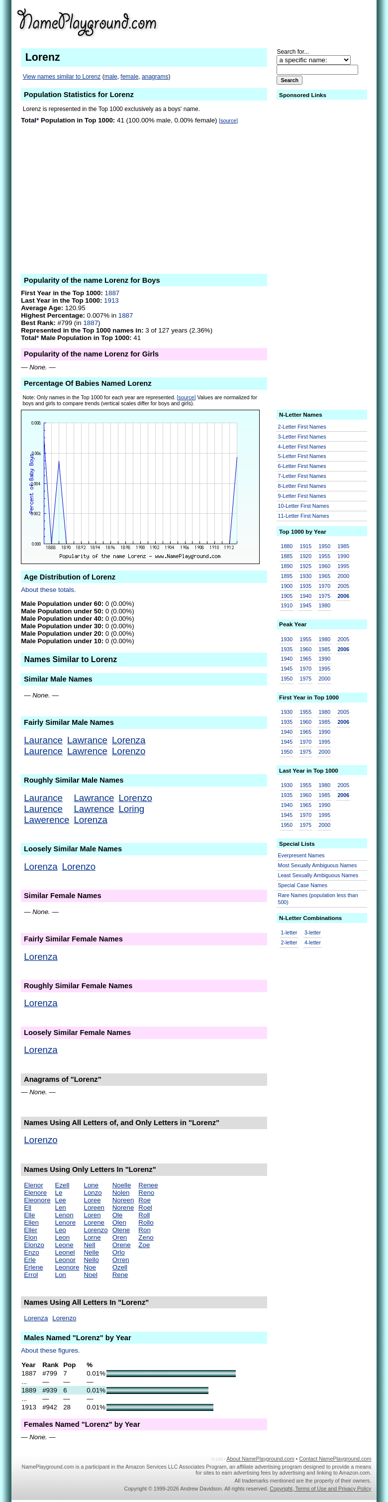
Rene (120, 1274)
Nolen (121, 1192)
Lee (60, 1200)
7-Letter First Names (302, 476)
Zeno (145, 1237)
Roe (144, 1200)
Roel (145, 1207)
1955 (324, 556)
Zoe (144, 1245)
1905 (287, 596)
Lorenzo (128, 751)
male (110, 76)
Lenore (65, 1222)
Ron (144, 1230)
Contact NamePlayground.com (335, 1459)
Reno (146, 1192)
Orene (121, 1245)
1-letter (289, 932)
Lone (91, 1185)
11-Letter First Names (303, 516)
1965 (324, 576)
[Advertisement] (294, 22)
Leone (64, 1245)
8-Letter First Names (302, 486)
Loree (92, 1200)
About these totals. (48, 589)
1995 (343, 566)
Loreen (94, 1207)
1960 (324, 566)
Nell (89, 1245)
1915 (305, 546)
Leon (62, 1237)
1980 (324, 605)
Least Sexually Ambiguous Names (318, 875)
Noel (90, 1274)
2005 (343, 586)
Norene (123, 1207)
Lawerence (46, 819)
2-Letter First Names (302, 427)
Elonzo (34, 1245)
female (129, 76)
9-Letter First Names (302, 496)
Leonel (65, 1252)
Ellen (31, 1222)
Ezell (62, 1185)
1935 (305, 586)
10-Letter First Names (303, 506)
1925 (305, 566)
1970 (324, 586)
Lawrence (87, 751)
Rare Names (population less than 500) (318, 899)
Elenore (35, 1192)
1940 (305, 596)
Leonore (67, 1267)
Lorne (92, 1237)
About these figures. (50, 1350)
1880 (287, 546)
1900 (287, 586)
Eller (30, 1230)
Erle (30, 1260)
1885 (287, 556)
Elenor (33, 1185)
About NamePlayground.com (260, 1459)
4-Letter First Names (302, 447)
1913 (111, 300)
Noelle (121, 1185)
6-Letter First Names (302, 466)
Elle (29, 1215)
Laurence (43, 751)
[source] (228, 120)
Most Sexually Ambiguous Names (317, 865)
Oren (119, 1237)
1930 (305, 576)
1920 (305, 556)
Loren (92, 1215)
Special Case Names (303, 885)
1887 (112, 293)
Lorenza (128, 740)
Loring (131, 809)
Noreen (123, 1200)
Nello (91, 1260)
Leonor (65, 1260)
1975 (324, 596)
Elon (30, 1237)
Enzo (31, 1252)
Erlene (33, 1267)
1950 (324, 546)
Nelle (91, 1252)
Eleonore (37, 1200)
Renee (148, 1185)
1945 (305, 605)
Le (59, 1192)
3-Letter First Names (302, 437)
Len (60, 1207)
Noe (90, 1267)
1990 (343, 556)
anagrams (155, 76)
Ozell (119, 1267)
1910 (287, 605)
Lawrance (87, 740)
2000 (343, 576)
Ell (27, 1207)
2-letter (289, 942)
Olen (119, 1222)
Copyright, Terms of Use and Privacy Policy (320, 1489)
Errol (31, 1274)
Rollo (145, 1222)
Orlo (118, 1252)
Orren (120, 1260)
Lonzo (92, 1192)
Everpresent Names (301, 855)
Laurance (43, 740)
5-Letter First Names (302, 456)
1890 (287, 566)
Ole (117, 1215)
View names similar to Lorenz (62, 76)
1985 (343, 546)
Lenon (64, 1215)
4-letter (312, 942)
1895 (287, 576)
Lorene (94, 1222)
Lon (60, 1274)
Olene (121, 1230)
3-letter (312, 932)
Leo (60, 1230)
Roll (144, 1215)
